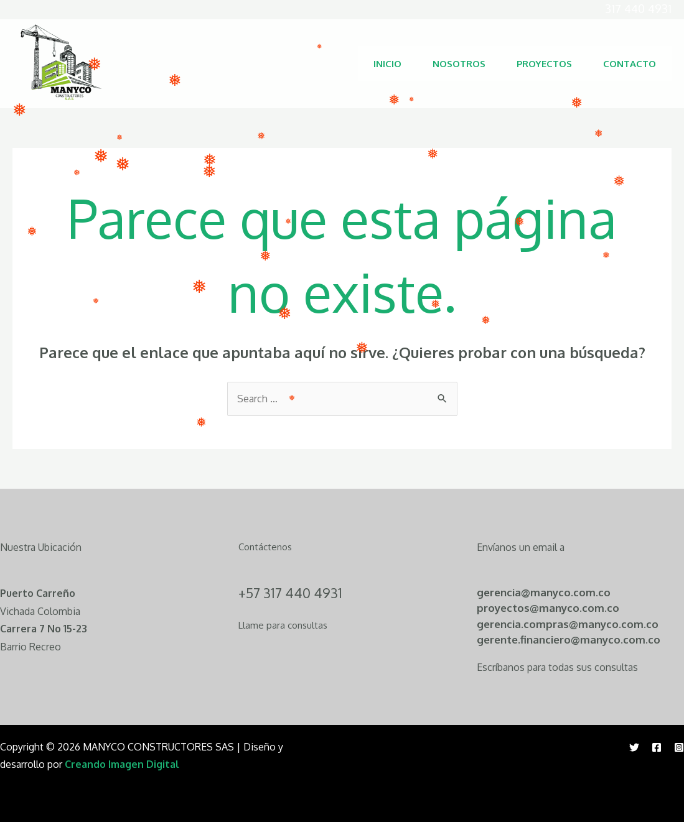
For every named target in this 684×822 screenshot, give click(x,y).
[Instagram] (679, 747)
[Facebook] (657, 747)
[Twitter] (634, 747)
